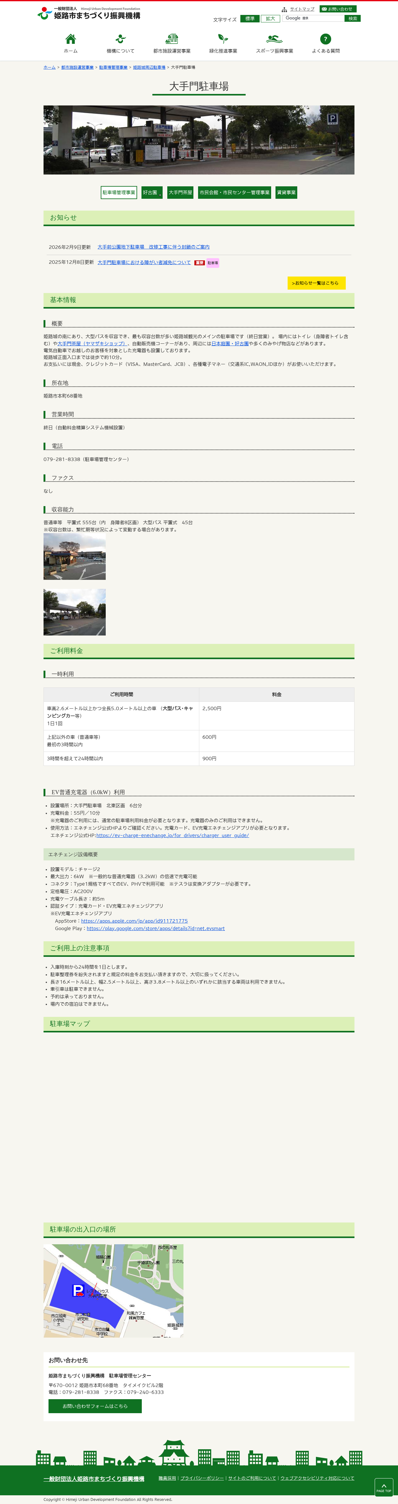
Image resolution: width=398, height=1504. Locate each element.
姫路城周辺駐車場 (149, 67)
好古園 (152, 193)
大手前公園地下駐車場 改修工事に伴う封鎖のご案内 (154, 246)
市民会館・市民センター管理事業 (235, 192)
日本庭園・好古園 (230, 343)
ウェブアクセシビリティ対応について (317, 1478)
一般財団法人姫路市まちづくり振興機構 (94, 1479)
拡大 (270, 18)
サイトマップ (302, 9)
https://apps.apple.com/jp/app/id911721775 (134, 921)
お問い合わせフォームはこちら (95, 1406)
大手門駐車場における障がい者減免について (144, 262)
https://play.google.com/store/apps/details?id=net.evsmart (156, 928)
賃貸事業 (286, 192)
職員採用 (167, 1478)
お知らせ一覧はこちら (317, 283)
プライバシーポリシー (202, 1478)
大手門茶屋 (180, 192)
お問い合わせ (340, 9)
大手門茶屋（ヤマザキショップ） (92, 343)
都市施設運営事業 (77, 67)
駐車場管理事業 (113, 67)
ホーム (50, 67)
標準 (250, 18)
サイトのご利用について (252, 1478)
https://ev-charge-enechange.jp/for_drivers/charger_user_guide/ (172, 835)
